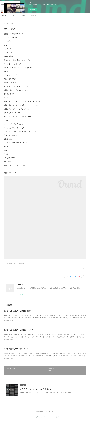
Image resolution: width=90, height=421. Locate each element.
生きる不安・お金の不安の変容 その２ (18, 330)
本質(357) (21, 263)
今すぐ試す (32, 9)
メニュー (14, 16)
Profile (24, 16)
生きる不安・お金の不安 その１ (16, 349)
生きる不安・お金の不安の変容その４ (17, 311)
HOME (4, 16)
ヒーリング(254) (8, 263)
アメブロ (33, 16)
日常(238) (15, 263)
